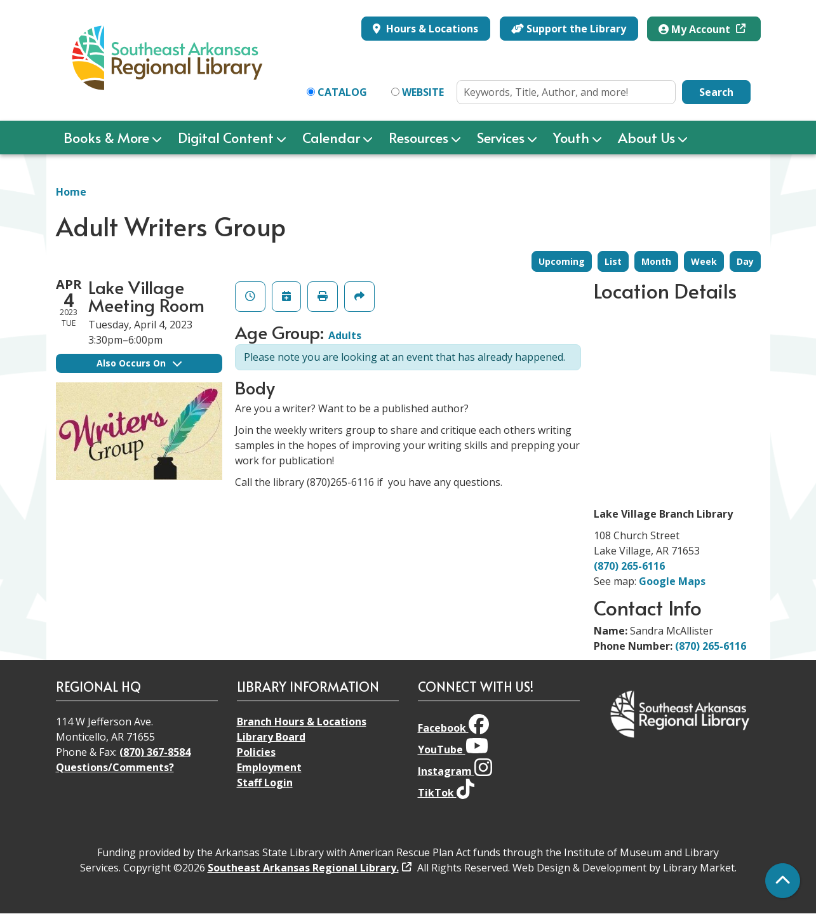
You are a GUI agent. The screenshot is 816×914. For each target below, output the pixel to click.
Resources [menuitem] (418, 137)
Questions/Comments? (115, 767)
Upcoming (561, 261)
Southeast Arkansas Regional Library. (303, 868)
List (613, 261)
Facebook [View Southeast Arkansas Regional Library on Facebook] (453, 728)
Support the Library (568, 29)
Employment (269, 767)
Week (704, 261)
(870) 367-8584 (155, 752)
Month (656, 261)
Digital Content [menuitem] (226, 137)
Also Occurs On (139, 363)
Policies (256, 752)
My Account (696, 29)
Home (71, 192)
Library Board (271, 737)
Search (716, 92)
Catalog (342, 92)
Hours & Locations (431, 29)
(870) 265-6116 (629, 566)
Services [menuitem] (501, 137)
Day (745, 261)
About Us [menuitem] (646, 137)
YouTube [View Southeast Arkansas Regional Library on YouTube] (453, 749)
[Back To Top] (782, 880)
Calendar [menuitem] (331, 137)
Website (423, 92)
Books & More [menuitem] (106, 137)
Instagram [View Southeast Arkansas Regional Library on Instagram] (455, 771)
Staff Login (265, 783)
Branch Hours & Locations (301, 722)
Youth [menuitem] (571, 137)
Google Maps (672, 581)
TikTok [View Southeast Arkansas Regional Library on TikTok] (446, 793)
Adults (344, 335)
